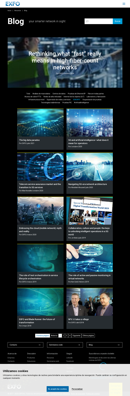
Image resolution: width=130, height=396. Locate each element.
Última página (88, 335)
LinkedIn (69, 358)
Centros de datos (59, 94)
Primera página (42, 335)
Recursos (17, 10)
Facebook (70, 361)
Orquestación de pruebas (92, 100)
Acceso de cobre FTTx (33, 97)
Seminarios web (53, 361)
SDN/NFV (76, 100)
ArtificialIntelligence (81, 103)
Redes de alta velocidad (52, 97)
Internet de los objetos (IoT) (74, 97)
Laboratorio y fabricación (96, 97)
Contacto (11, 361)
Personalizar (77, 389)
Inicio (9, 10)
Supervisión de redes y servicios (59, 100)
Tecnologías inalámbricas (50, 103)
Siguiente (76, 335)
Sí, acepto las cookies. (57, 389)
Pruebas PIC (67, 103)
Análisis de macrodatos (41, 94)
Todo (28, 94)
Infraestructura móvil (36, 100)
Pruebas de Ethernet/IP (77, 94)
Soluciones (31, 361)
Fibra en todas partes (96, 94)
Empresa (11, 358)
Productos (31, 358)
